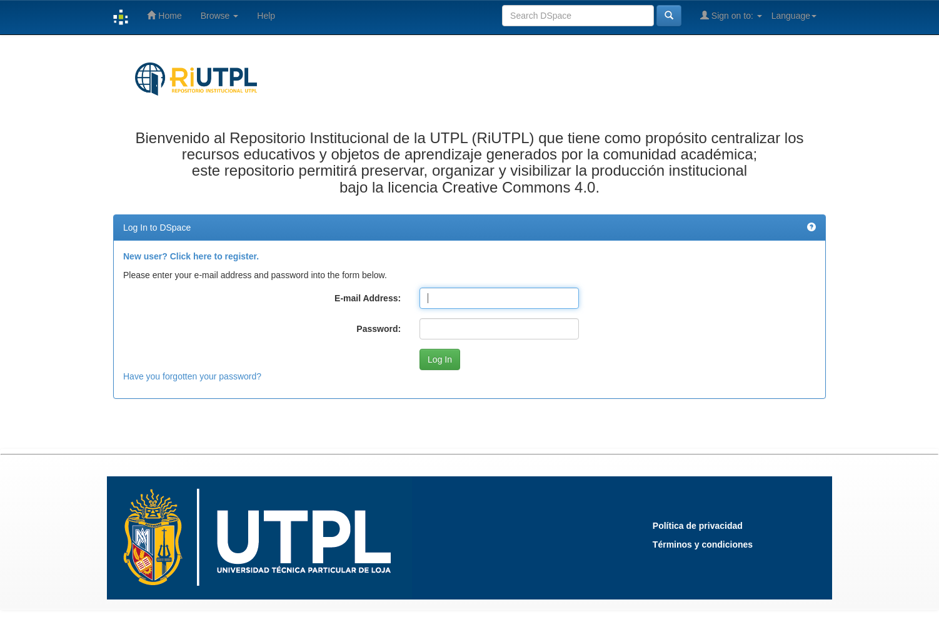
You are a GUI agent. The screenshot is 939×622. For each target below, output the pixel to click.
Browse (220, 16)
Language (793, 16)
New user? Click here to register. (191, 256)
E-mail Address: (367, 298)
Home (164, 15)
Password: (378, 329)
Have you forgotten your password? (192, 376)
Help (266, 16)
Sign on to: (731, 15)
